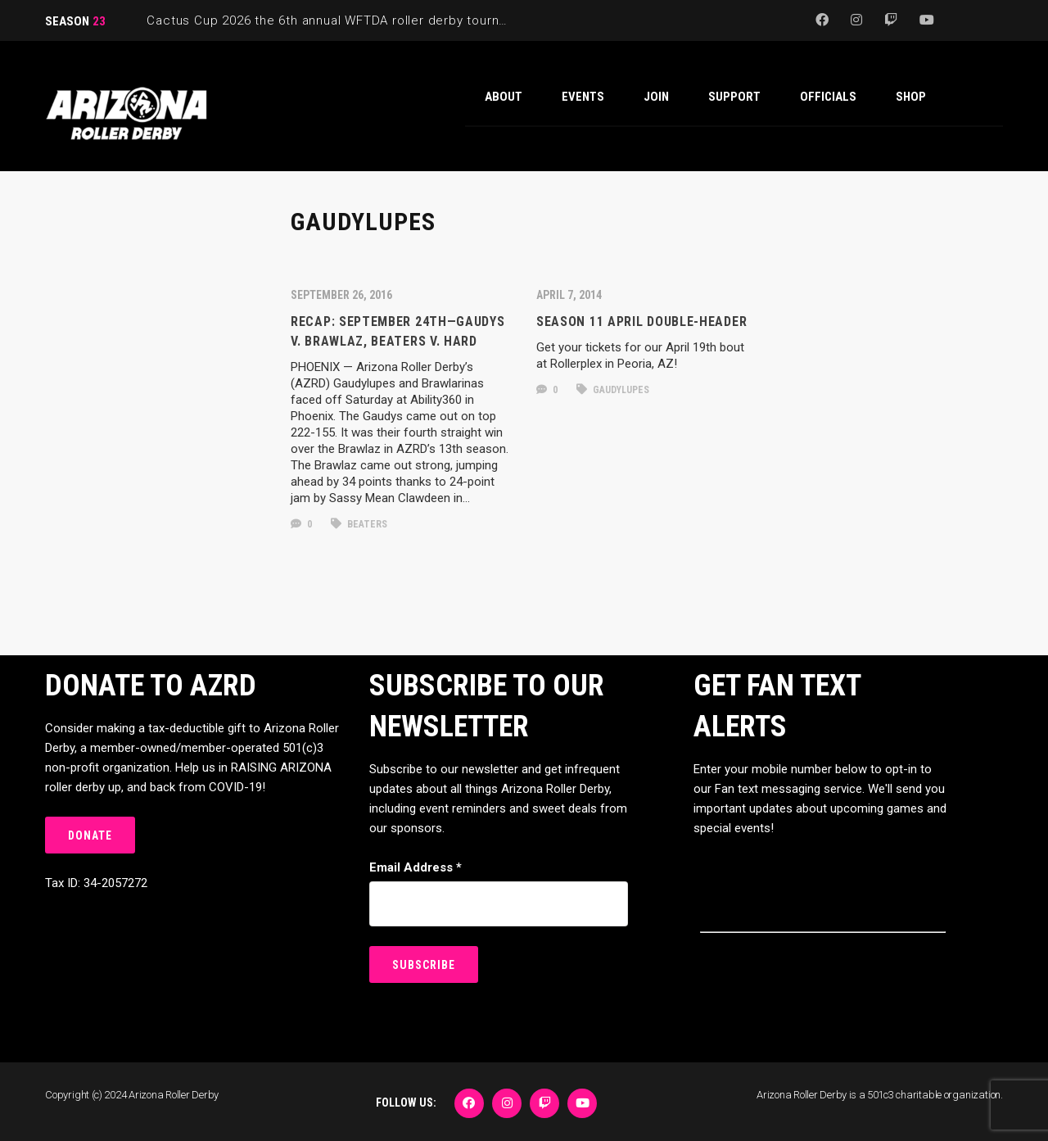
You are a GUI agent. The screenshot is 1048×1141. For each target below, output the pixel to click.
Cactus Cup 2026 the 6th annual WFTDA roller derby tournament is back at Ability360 (405, 20)
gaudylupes (612, 390)
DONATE (90, 835)
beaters (359, 524)
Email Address (415, 867)
